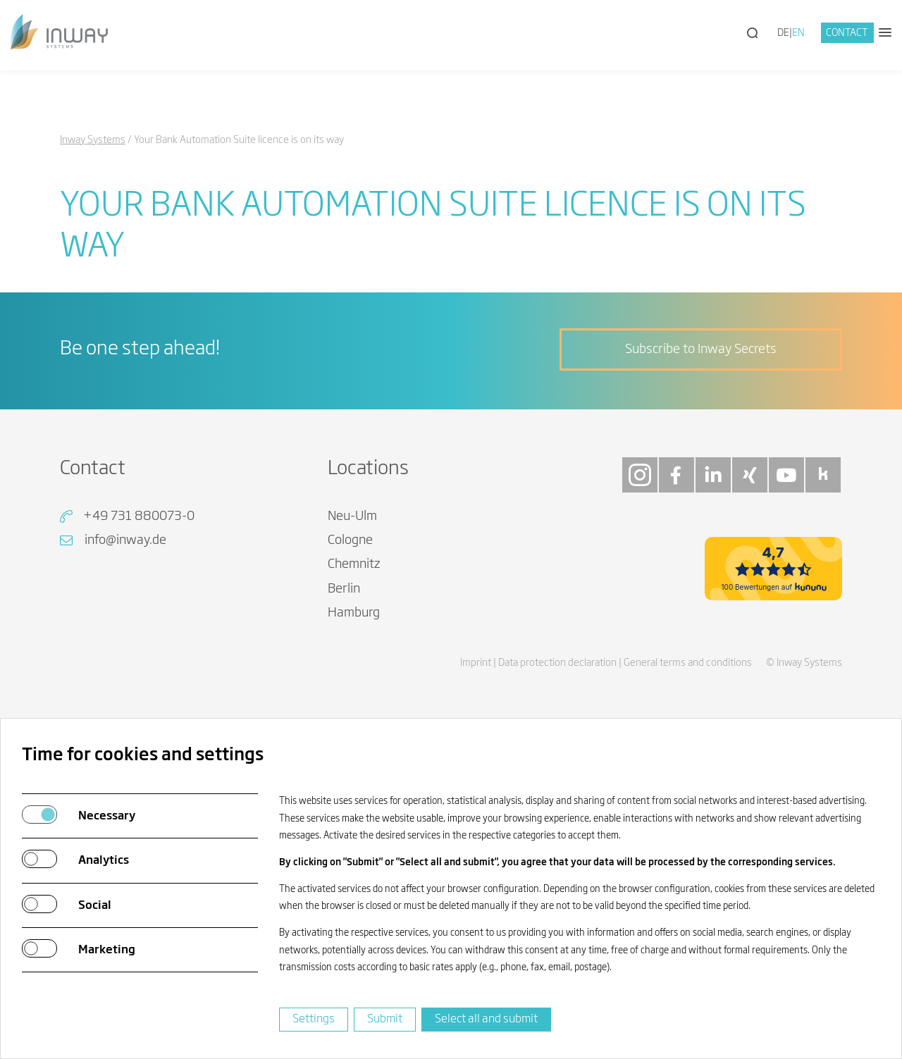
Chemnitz (354, 564)
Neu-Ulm (352, 516)
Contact (847, 33)
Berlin (344, 589)
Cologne (350, 540)
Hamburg (354, 613)
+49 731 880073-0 (138, 516)
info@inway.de (125, 540)
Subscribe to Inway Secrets (701, 349)
